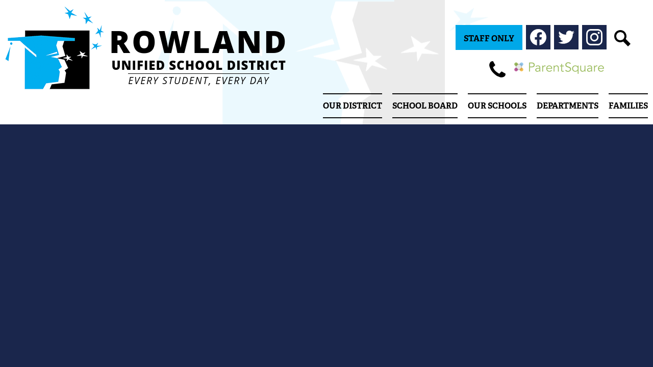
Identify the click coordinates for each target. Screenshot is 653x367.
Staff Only (489, 38)
